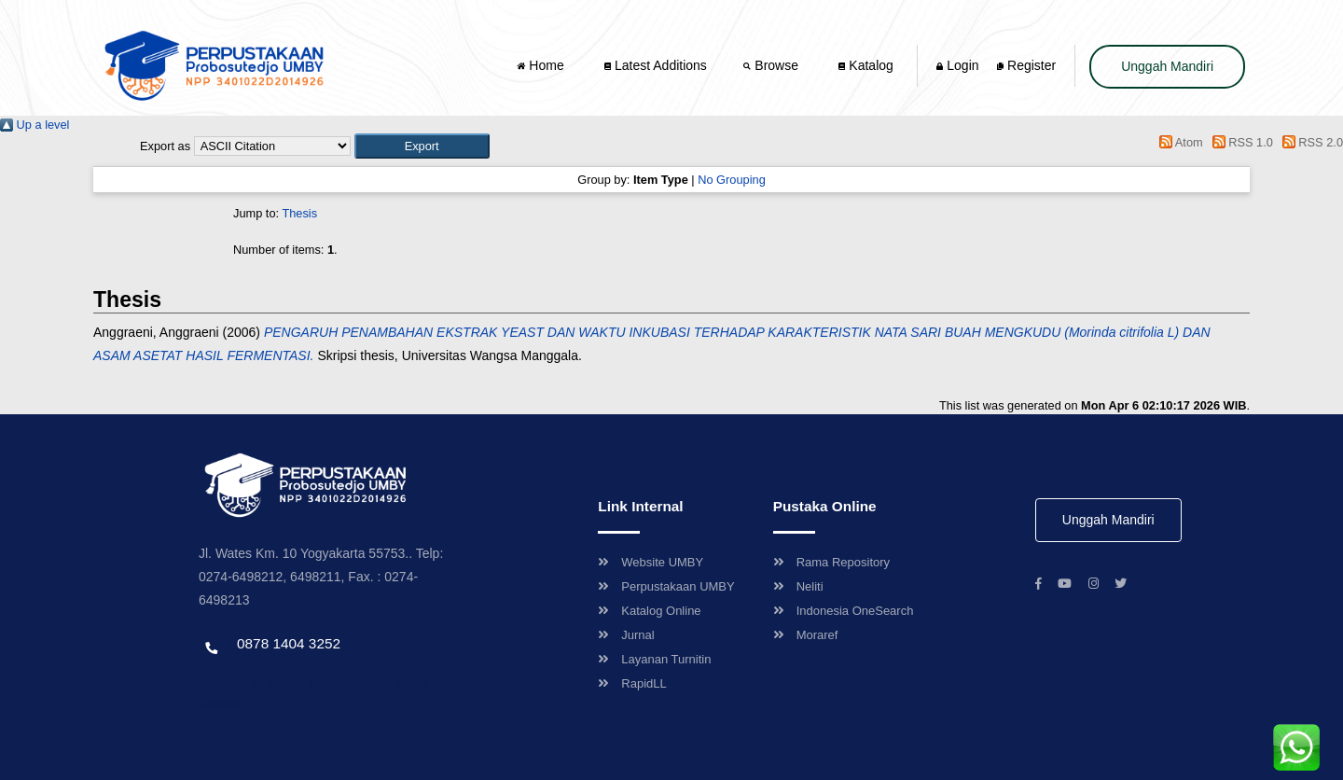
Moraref (805, 635)
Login (957, 65)
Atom (1178, 142)
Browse (772, 65)
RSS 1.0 (1239, 142)
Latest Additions (655, 65)
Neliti (798, 586)
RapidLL (632, 683)
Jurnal (626, 635)
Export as (165, 146)
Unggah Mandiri (1167, 66)
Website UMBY (650, 562)
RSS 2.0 (1309, 142)
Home (542, 65)
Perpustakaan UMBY (666, 586)
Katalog (865, 65)
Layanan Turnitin (654, 659)
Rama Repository (831, 562)
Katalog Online (649, 611)
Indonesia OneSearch (843, 611)
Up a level (34, 125)
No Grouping (732, 180)
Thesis (299, 213)
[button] (422, 146)
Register (1026, 65)
